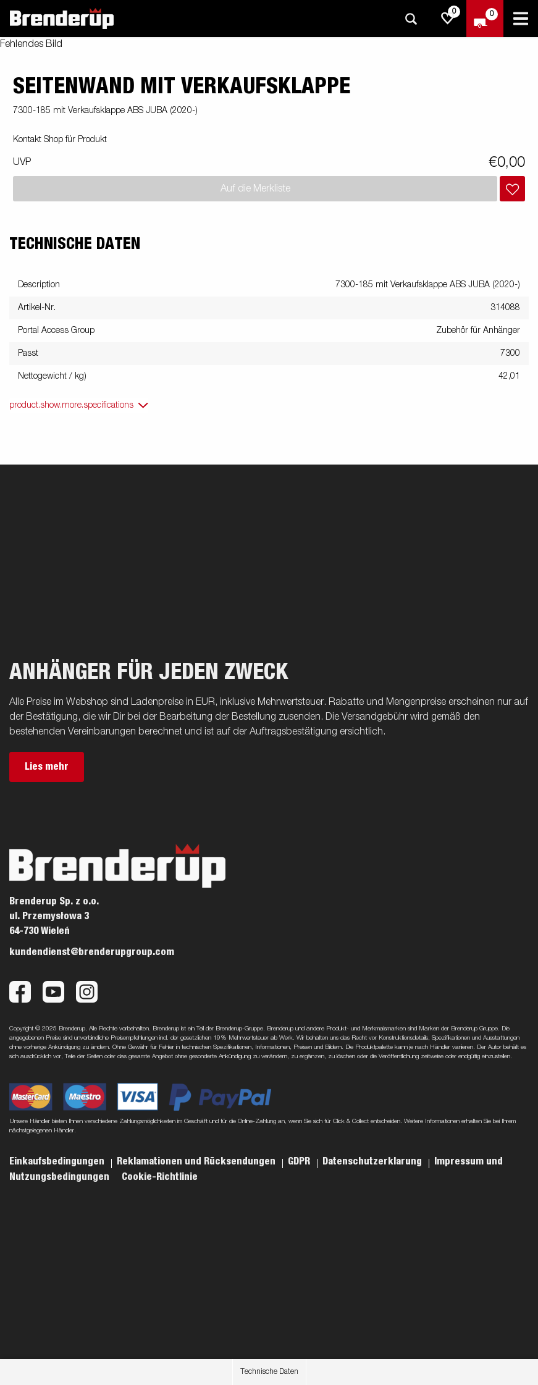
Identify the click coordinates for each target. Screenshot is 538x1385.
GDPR (300, 1161)
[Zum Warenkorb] (484, 18)
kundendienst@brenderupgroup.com (91, 952)
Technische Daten (269, 1372)
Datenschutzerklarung (373, 1161)
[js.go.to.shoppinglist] (447, 18)
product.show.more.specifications (71, 405)
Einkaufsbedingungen (58, 1161)
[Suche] (410, 19)
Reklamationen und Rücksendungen (197, 1161)
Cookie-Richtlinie (160, 1177)
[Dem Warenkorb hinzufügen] (512, 188)
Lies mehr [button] (47, 767)
